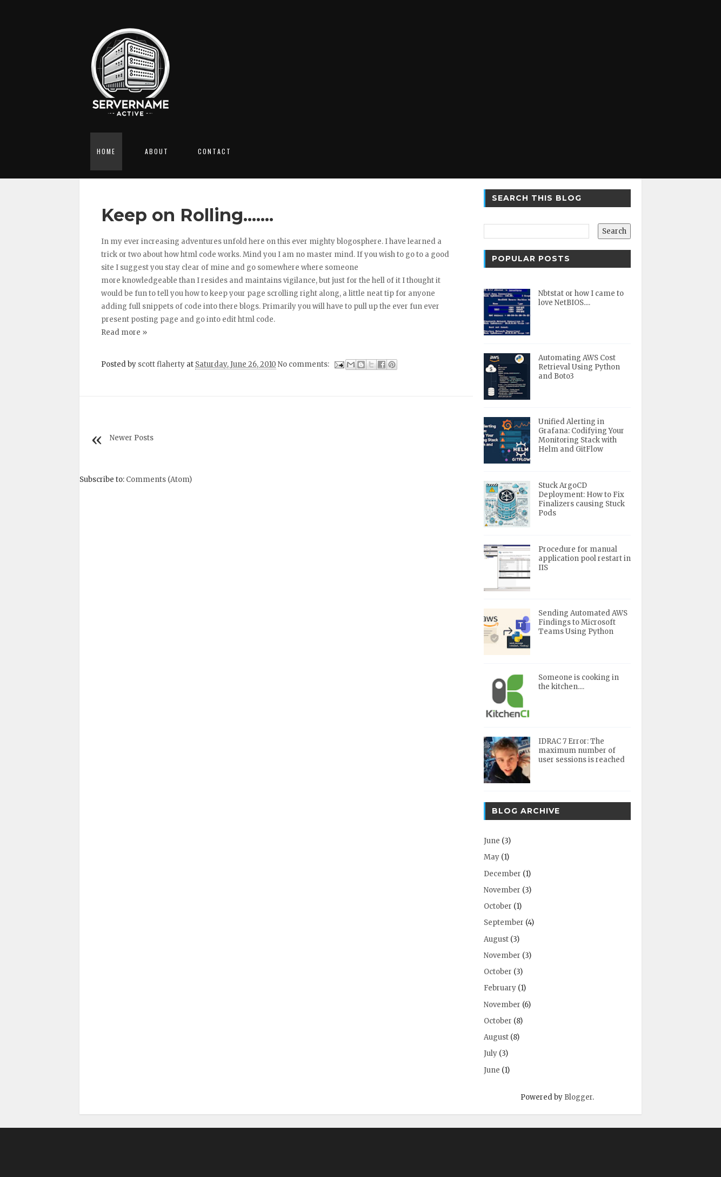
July (490, 1053)
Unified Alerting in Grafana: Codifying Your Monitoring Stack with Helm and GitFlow (581, 435)
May (491, 857)
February (500, 988)
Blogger (578, 1097)
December (502, 873)
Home (106, 151)
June (492, 840)
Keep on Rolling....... (187, 215)
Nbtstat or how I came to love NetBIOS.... (581, 298)
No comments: (304, 364)
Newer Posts (131, 437)
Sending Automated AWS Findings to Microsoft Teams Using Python (582, 622)
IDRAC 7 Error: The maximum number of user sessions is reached (581, 750)
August (496, 939)
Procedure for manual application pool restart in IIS (584, 558)
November (502, 890)
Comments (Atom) (159, 479)
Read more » (124, 332)
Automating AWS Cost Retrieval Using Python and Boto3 (579, 367)
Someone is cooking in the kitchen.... (578, 682)
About (157, 151)
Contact (214, 151)
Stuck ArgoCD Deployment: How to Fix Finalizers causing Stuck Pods (581, 499)
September (504, 922)
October (498, 906)
